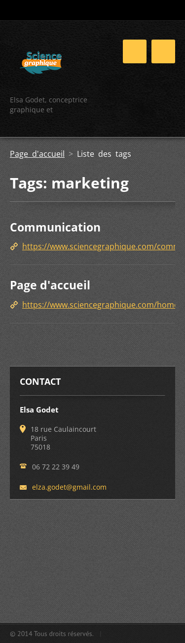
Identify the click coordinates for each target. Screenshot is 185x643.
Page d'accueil (37, 153)
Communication (55, 227)
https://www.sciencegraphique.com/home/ (102, 304)
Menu (163, 51)
